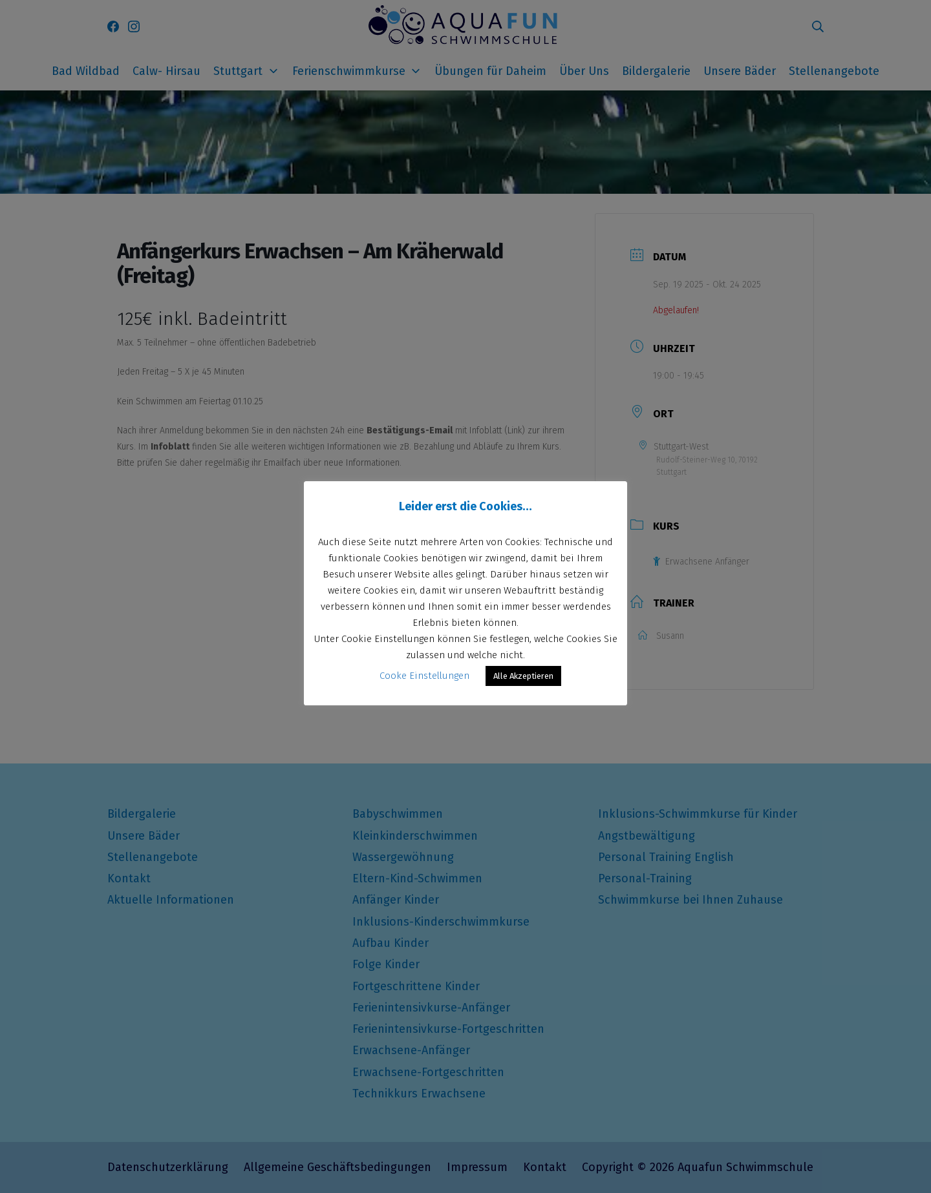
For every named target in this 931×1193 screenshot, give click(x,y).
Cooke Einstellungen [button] (424, 675)
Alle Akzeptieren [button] (523, 676)
